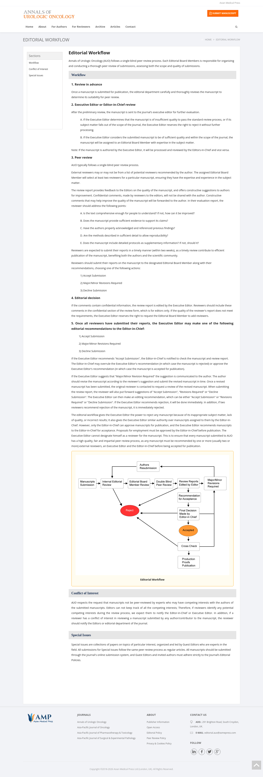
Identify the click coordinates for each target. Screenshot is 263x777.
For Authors (59, 26)
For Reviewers (81, 26)
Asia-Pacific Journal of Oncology (93, 727)
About (42, 26)
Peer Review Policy (156, 738)
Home (29, 26)
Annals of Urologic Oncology (91, 722)
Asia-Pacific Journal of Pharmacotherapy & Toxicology (104, 732)
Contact (130, 26)
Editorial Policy (154, 732)
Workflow (34, 62)
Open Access (153, 727)
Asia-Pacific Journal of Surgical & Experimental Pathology (106, 738)
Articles (115, 26)
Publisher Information (158, 722)
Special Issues (36, 75)
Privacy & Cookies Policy (159, 743)
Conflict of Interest (38, 69)
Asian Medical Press (230, 2)
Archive (100, 26)
